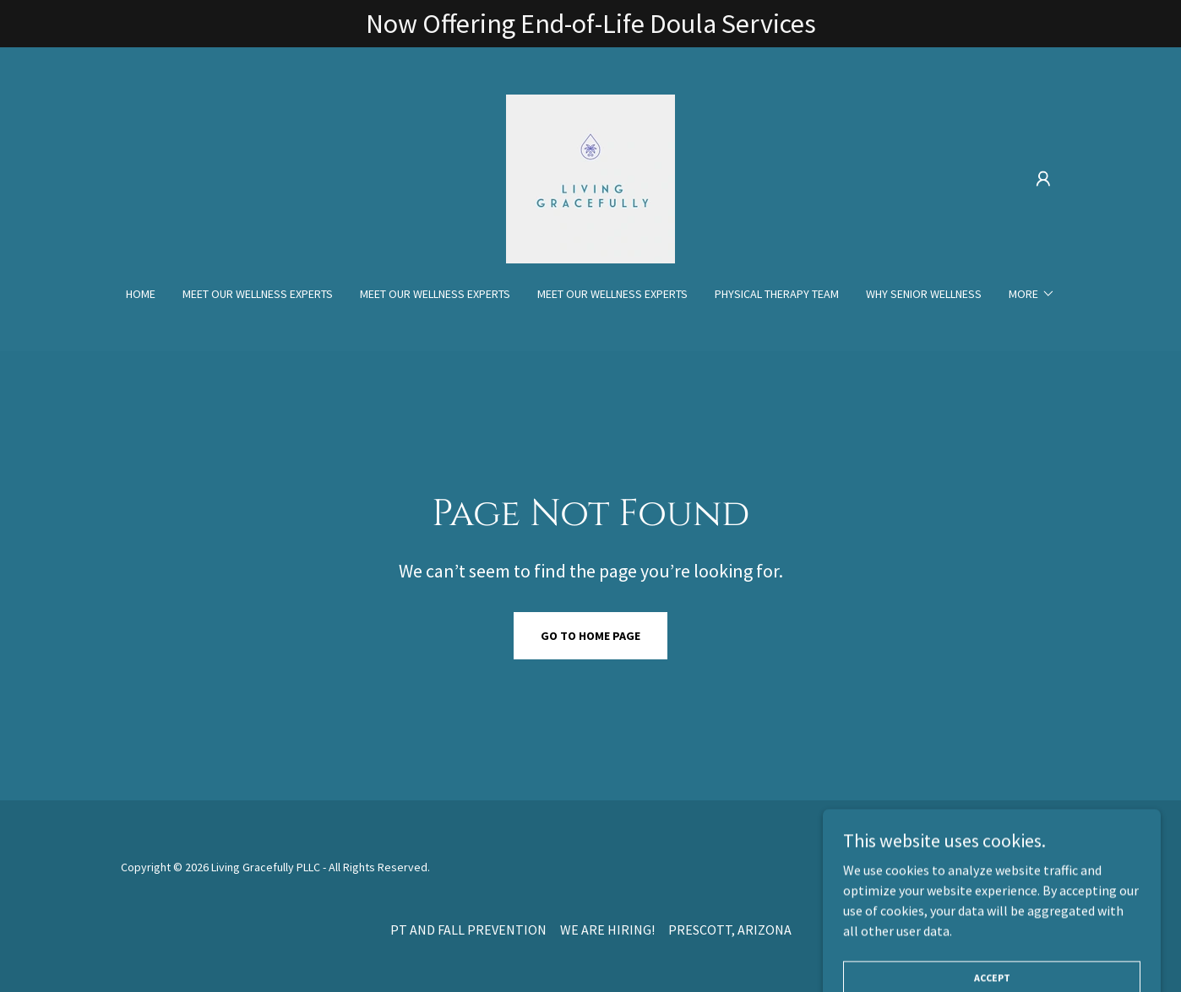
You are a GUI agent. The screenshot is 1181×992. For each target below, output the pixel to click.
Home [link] (140, 293)
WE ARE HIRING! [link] (607, 929)
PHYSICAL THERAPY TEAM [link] (777, 293)
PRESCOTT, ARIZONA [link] (730, 929)
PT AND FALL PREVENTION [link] (468, 929)
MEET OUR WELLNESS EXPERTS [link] (257, 293)
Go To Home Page (590, 635)
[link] (590, 177)
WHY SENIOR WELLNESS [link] (924, 293)
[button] (1043, 179)
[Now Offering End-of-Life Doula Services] (590, 23)
